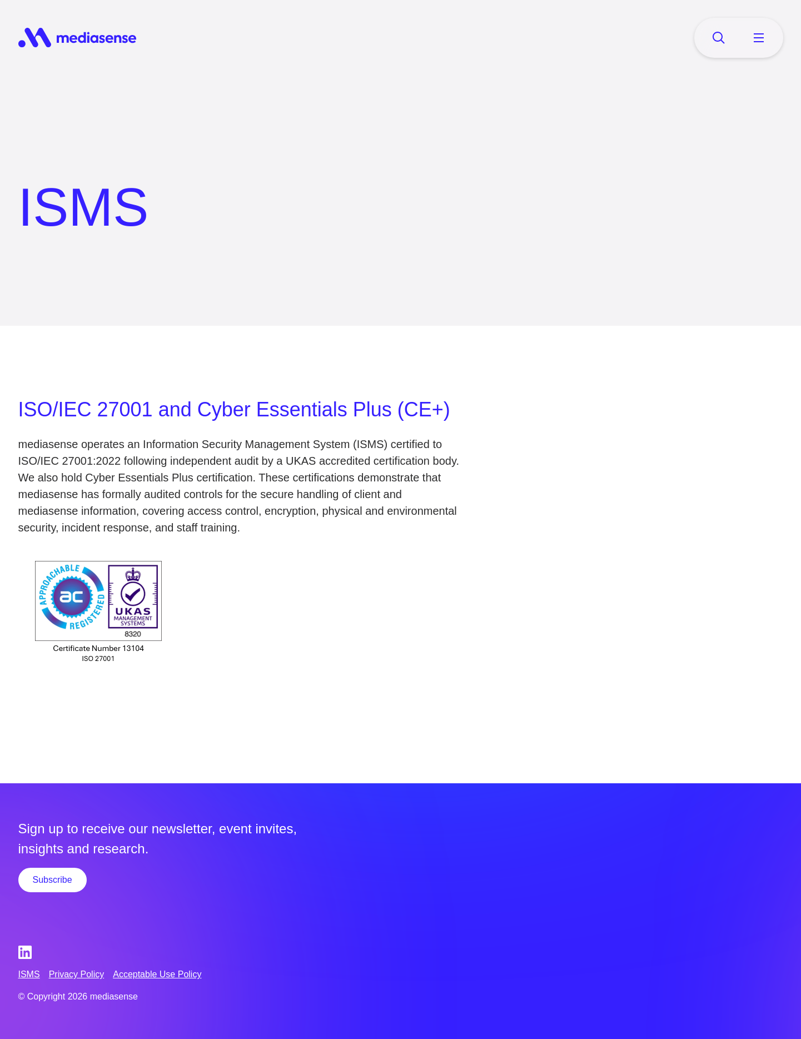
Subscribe (52, 879)
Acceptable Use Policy (157, 974)
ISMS (29, 974)
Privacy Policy (77, 974)
